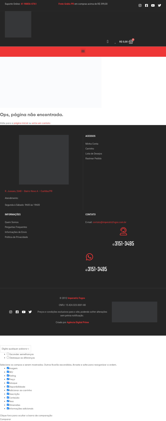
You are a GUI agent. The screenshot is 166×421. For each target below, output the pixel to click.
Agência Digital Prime (78, 322)
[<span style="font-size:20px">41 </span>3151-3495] (123, 231)
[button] (83, 51)
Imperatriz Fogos (76, 298)
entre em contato (41, 123)
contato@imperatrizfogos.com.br (109, 222)
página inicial (21, 123)
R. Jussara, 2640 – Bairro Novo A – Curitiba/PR (28, 191)
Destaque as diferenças (21, 357)
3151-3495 (123, 244)
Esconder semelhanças (20, 354)
